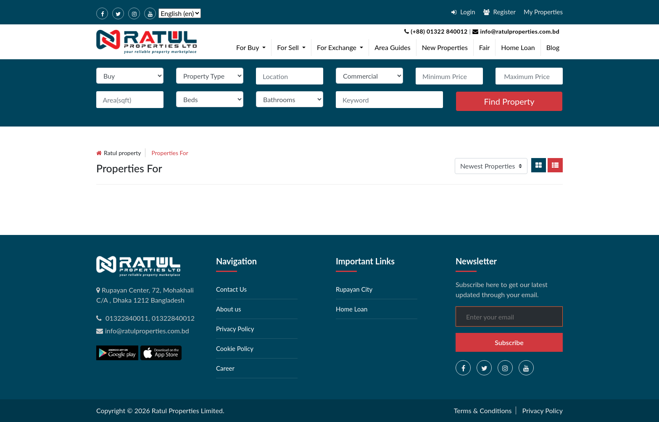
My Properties (543, 12)
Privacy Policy (235, 328)
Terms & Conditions (483, 410)
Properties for (170, 152)
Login (463, 12)
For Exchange (341, 46)
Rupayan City (354, 289)
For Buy (252, 46)
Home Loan (518, 47)
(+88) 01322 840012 (436, 31)
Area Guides (392, 47)
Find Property (509, 101)
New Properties (445, 47)
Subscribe (509, 342)
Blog (552, 47)
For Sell (293, 46)
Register (499, 12)
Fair (484, 47)
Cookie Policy (234, 348)
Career (225, 368)
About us (228, 309)
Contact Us (231, 289)
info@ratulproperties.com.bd (515, 31)
